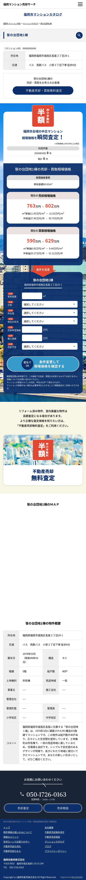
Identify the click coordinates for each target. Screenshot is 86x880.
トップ (6, 827)
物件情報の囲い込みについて (17, 832)
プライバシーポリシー (56, 851)
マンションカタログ (30, 23)
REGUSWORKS (77, 877)
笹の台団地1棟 (46, 23)
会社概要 (49, 827)
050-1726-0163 (46, 794)
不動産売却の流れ (12, 846)
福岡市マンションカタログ (43, 14)
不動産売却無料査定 (54, 832)
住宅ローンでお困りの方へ (16, 841)
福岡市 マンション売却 (12, 23)
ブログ (48, 846)
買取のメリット (11, 836)
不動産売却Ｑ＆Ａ (12, 851)
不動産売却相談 (52, 836)
